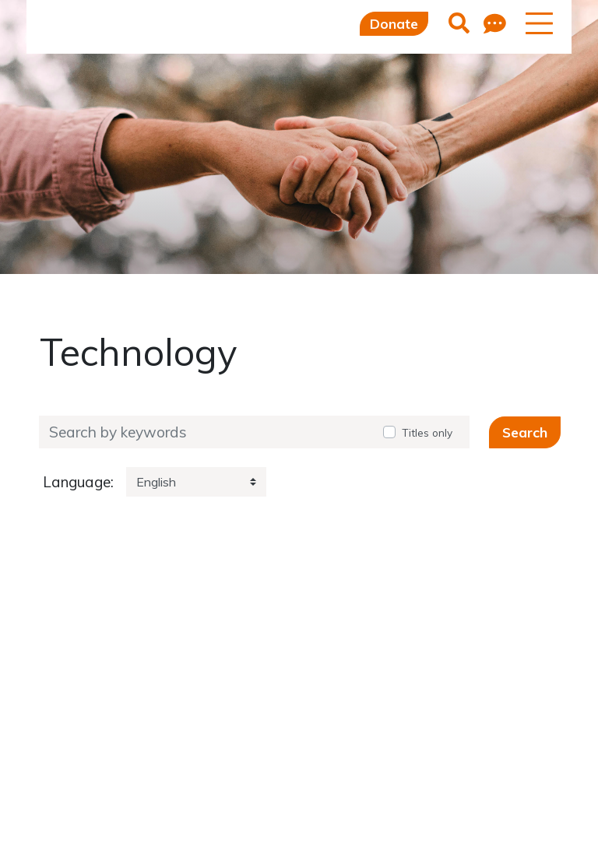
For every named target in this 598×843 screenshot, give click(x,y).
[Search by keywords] (206, 432)
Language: (78, 482)
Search (524, 432)
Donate (394, 24)
